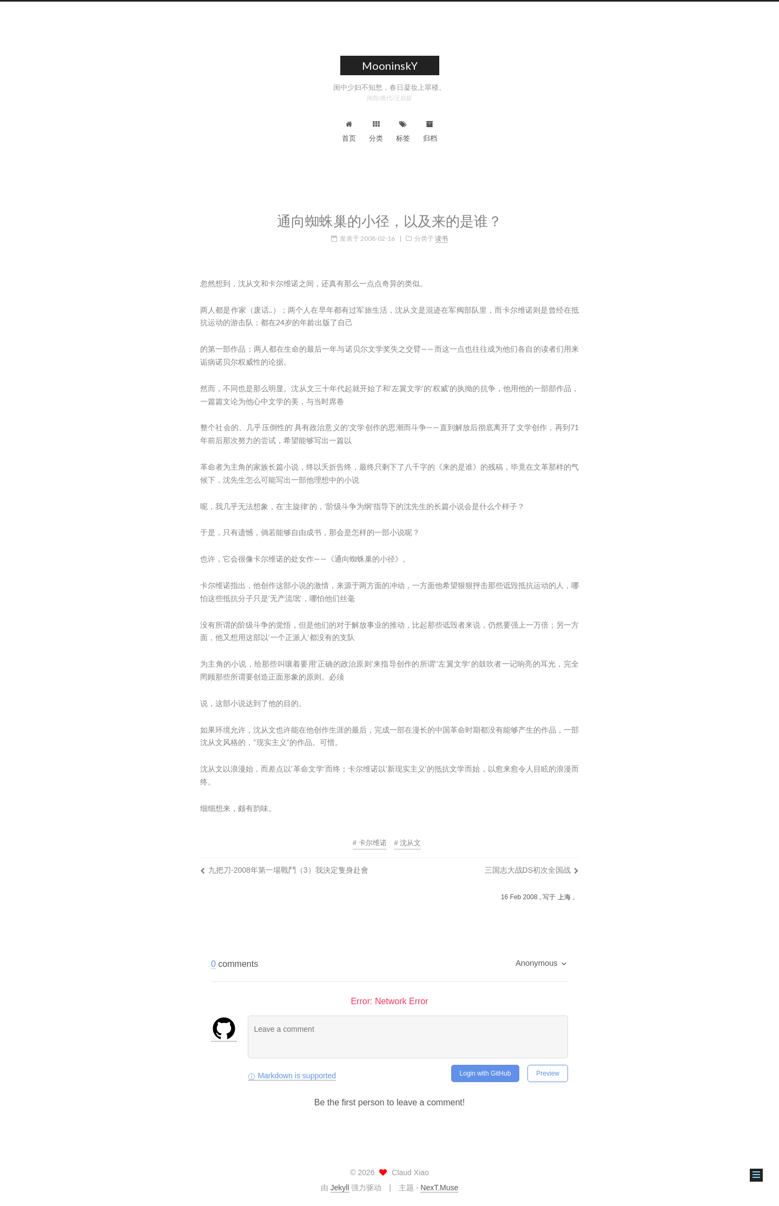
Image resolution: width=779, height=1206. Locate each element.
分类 (376, 131)
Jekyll (340, 1187)
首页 (349, 131)
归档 (430, 131)
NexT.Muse (439, 1187)
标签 (403, 131)
